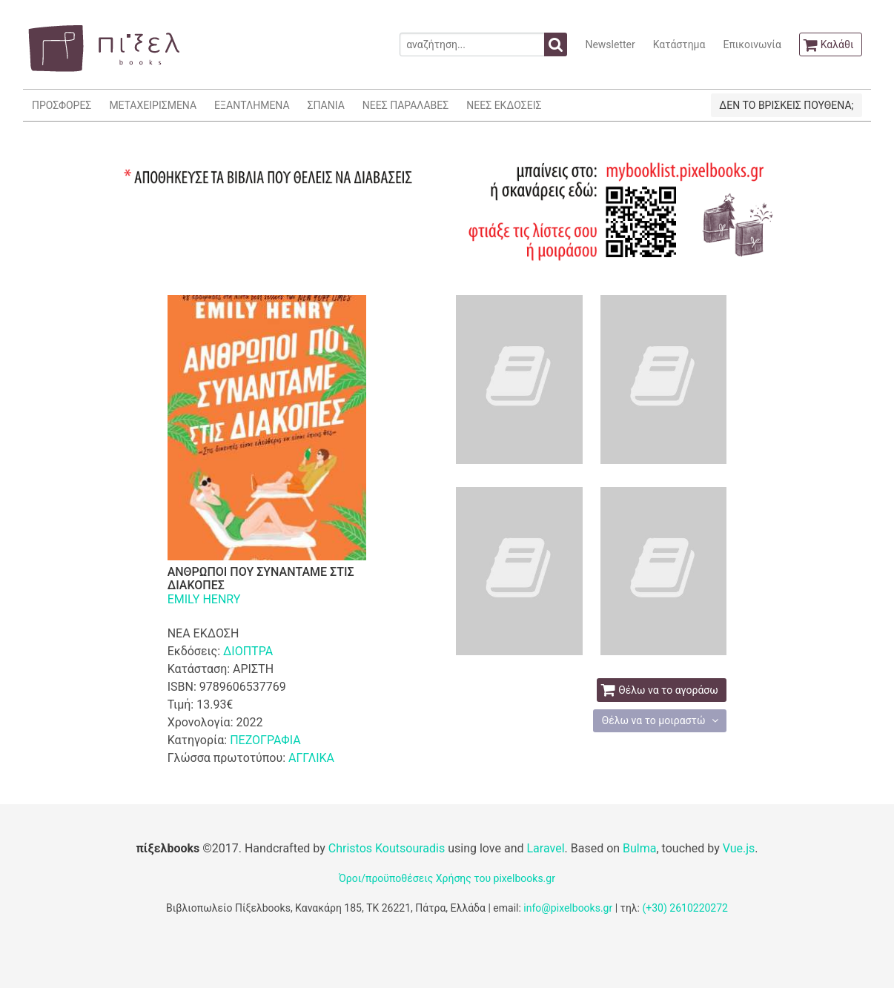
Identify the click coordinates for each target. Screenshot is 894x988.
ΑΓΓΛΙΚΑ (311, 758)
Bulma (639, 848)
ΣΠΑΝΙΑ (326, 105)
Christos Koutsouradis (386, 848)
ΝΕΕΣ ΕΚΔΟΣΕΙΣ (503, 105)
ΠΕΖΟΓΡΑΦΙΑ (265, 740)
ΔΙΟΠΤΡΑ (248, 651)
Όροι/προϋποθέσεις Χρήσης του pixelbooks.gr (447, 878)
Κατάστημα (679, 44)
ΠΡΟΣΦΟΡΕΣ (61, 105)
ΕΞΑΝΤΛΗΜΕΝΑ (251, 105)
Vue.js (739, 848)
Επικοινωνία (752, 44)
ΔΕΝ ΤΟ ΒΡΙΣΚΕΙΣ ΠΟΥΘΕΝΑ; (786, 105)
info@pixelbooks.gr (567, 908)
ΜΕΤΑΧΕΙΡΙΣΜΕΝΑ (152, 105)
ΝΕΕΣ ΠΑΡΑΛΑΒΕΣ (405, 105)
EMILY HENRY (204, 599)
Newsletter (610, 44)
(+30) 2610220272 (685, 908)
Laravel (545, 848)
